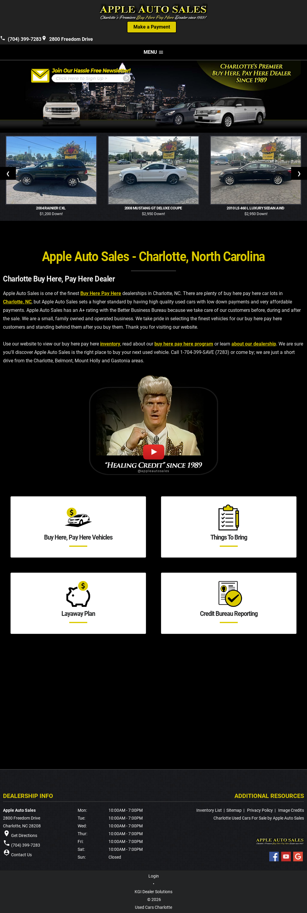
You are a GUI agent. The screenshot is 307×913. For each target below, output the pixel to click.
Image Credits (291, 810)
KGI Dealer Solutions (153, 891)
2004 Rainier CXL (51, 208)
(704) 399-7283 (20, 38)
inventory (110, 344)
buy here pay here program (183, 344)
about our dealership (253, 344)
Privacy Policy (260, 810)
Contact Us (21, 854)
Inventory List (209, 810)
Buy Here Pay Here (100, 294)
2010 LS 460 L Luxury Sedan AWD (256, 208)
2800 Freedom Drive (67, 38)
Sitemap (234, 810)
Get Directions (24, 835)
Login (153, 876)
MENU (154, 52)
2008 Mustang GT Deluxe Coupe (153, 208)
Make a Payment (151, 27)
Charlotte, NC (17, 302)
